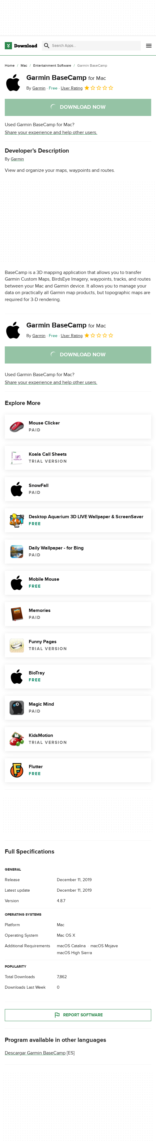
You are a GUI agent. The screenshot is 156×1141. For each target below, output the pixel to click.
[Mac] (24, 66)
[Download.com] (21, 45)
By (36, 88)
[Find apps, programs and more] (91, 45)
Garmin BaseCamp (66, 77)
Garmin (17, 159)
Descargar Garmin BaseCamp (35, 1053)
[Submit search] (47, 45)
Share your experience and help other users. (51, 132)
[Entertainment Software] (52, 66)
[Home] (10, 66)
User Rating (87, 88)
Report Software (78, 1015)
